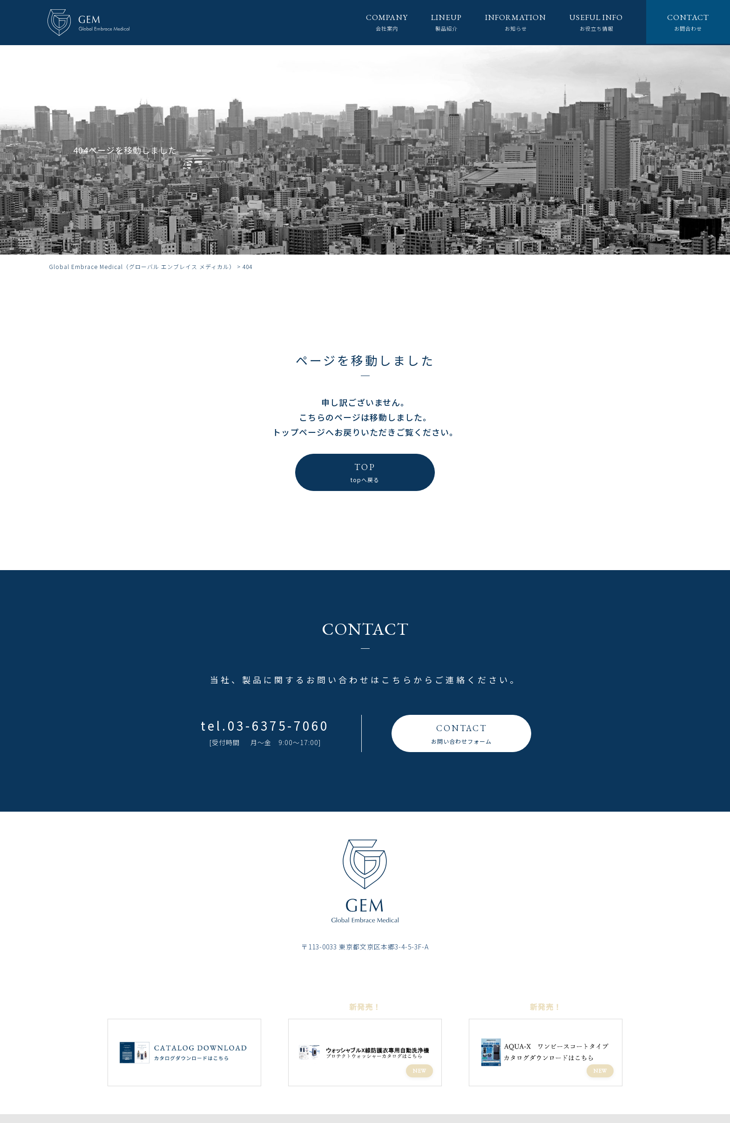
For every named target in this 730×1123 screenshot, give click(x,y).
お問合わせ (687, 22)
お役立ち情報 (591, 22)
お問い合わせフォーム (461, 733)
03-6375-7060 (278, 725)
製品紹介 (432, 22)
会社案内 (370, 22)
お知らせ (506, 22)
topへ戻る (365, 472)
